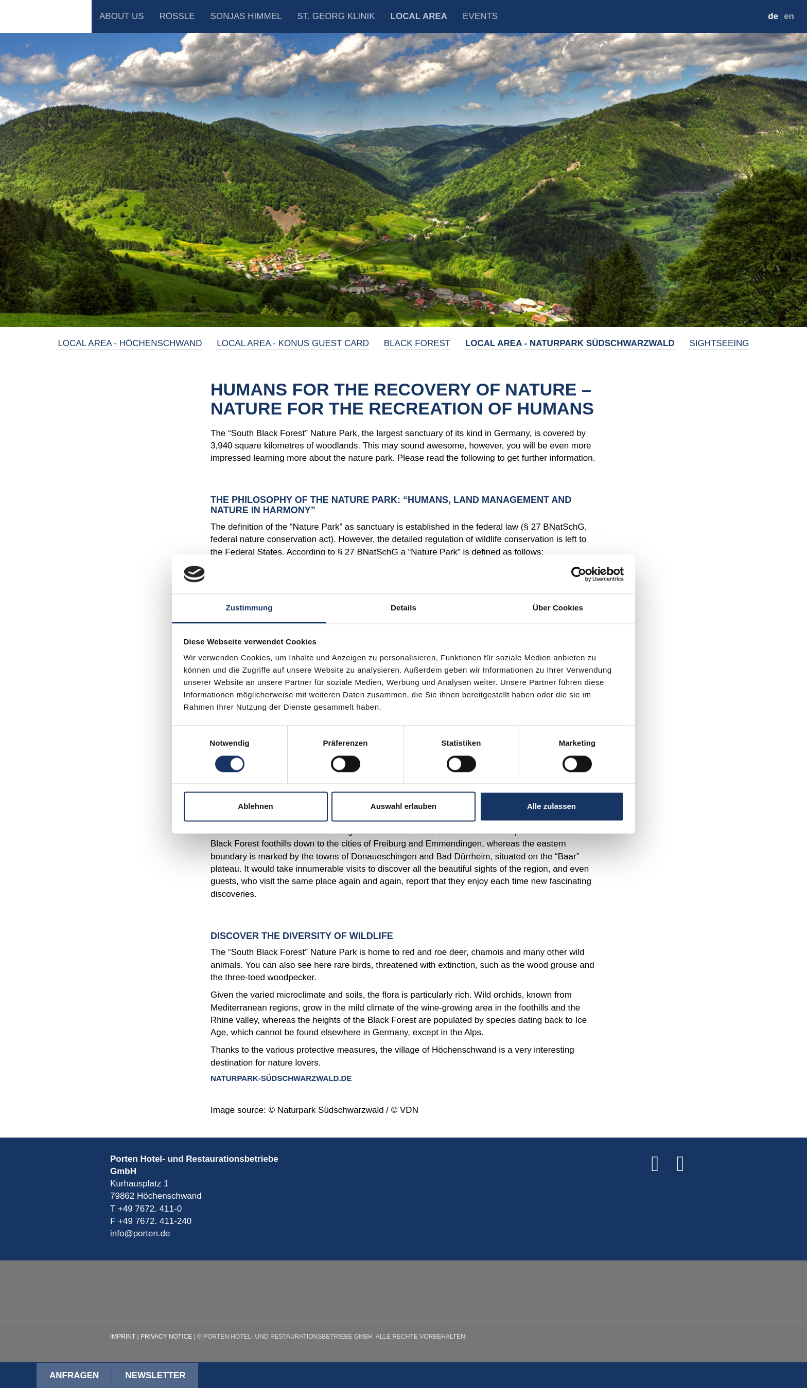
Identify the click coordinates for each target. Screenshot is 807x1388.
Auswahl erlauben (403, 806)
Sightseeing (719, 343)
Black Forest (417, 343)
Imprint (122, 1336)
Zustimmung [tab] (249, 608)
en (789, 16)
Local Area (419, 16)
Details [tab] (403, 608)
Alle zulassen (551, 806)
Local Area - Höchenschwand (130, 343)
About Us (121, 16)
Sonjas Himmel (246, 16)
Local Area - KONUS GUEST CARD (293, 343)
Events (480, 16)
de (773, 16)
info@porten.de (140, 1233)
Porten (46, 16)
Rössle (177, 16)
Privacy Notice (166, 1336)
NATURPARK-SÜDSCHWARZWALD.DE (281, 1078)
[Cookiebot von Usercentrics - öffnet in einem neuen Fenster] (579, 574)
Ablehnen (255, 806)
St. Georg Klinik (336, 16)
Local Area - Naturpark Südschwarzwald (570, 343)
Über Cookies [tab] (558, 608)
